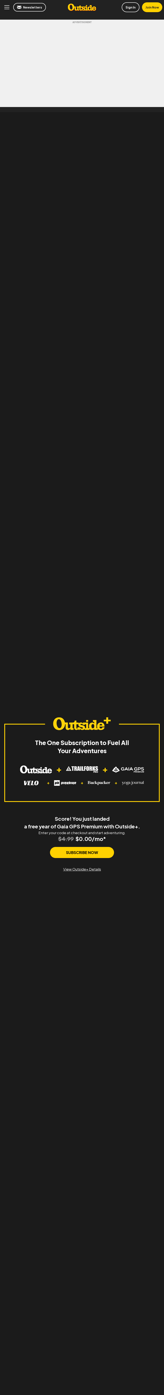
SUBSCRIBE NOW (82, 852)
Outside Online (82, 7)
